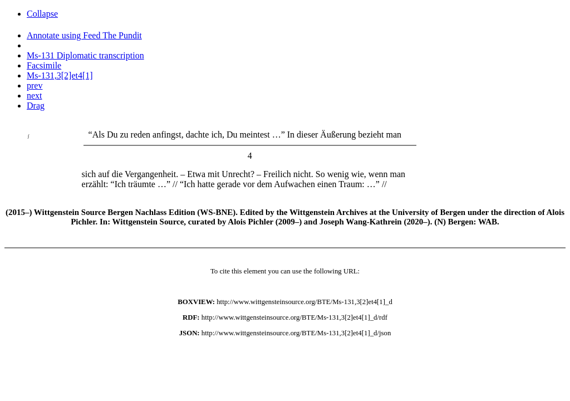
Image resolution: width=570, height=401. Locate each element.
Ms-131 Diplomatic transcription (85, 55)
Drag (36, 105)
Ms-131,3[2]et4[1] (60, 75)
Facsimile (44, 65)
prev (34, 85)
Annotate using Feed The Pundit (84, 35)
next (34, 95)
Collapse (42, 13)
